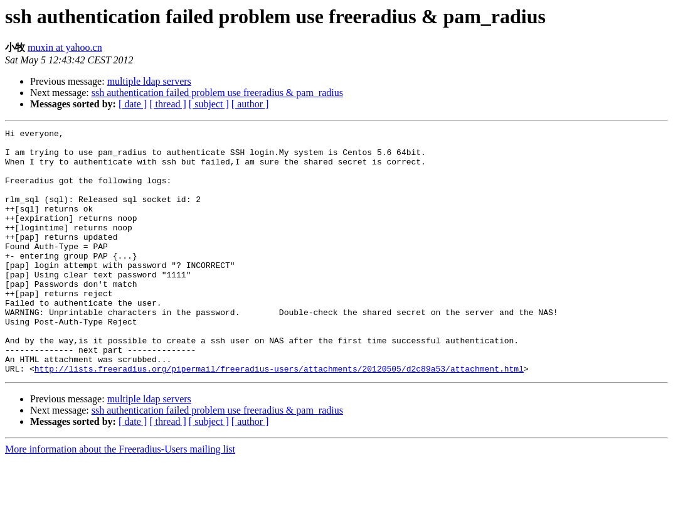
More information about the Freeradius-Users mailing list (120, 498)
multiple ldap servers (149, 81)
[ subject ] (209, 104)
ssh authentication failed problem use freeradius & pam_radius (217, 92)
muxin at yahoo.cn (65, 47)
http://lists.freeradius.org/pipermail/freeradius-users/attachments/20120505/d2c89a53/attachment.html (279, 417)
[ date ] (133, 104)
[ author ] (250, 104)
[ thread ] (167, 104)
